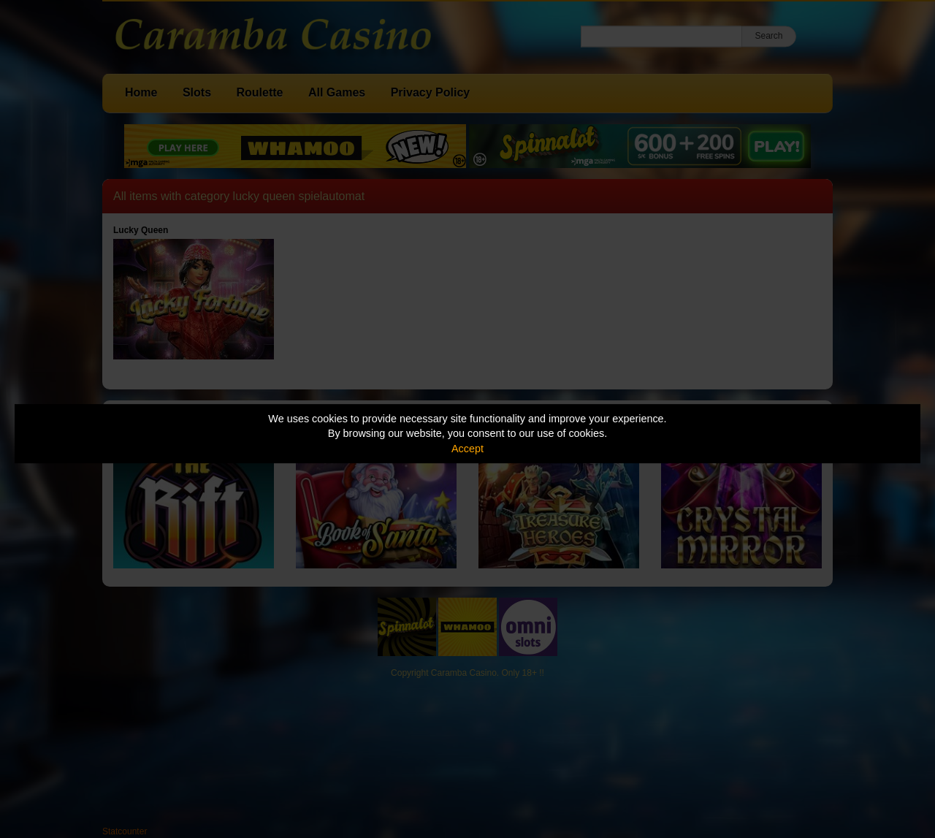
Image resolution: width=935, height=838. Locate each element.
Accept (467, 448)
